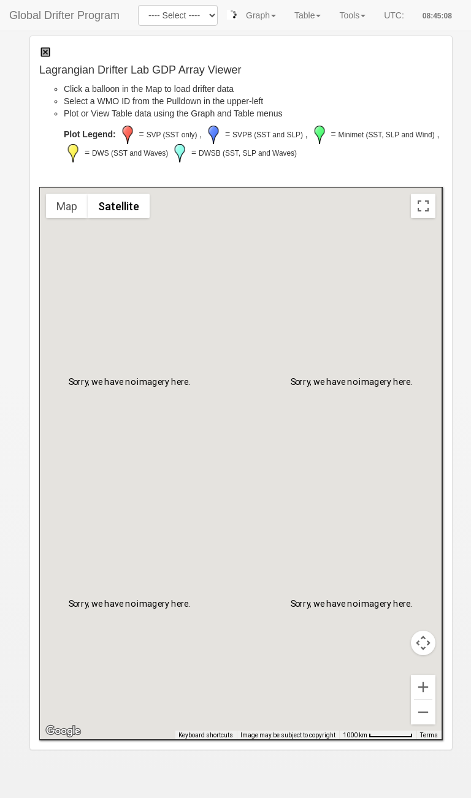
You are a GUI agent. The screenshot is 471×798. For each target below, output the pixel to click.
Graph (261, 15)
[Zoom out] (423, 712)
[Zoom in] (423, 687)
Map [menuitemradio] (66, 206)
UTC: (394, 15)
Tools (352, 15)
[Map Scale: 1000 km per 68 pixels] (377, 735)
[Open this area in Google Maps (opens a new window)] (63, 731)
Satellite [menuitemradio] (118, 206)
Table (307, 15)
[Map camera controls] (423, 643)
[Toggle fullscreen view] (423, 206)
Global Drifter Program (64, 15)
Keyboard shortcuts (205, 735)
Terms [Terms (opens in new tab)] (429, 735)
